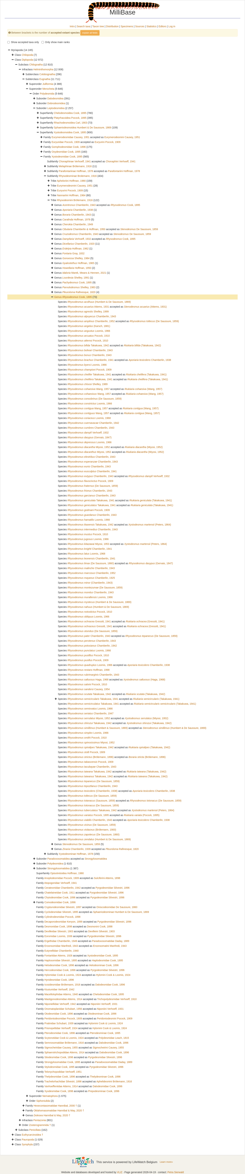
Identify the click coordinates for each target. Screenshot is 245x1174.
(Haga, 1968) (144, 679)
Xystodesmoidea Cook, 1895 (70, 132)
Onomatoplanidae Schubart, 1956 (63, 1008)
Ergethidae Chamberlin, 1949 (60, 941)
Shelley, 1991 (75, 277)
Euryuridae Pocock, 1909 (66, 142)
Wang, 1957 (89, 389)
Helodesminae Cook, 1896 (104, 965)
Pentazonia (39, 1120)
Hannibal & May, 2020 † (52, 1115)
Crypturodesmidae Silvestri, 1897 (62, 907)
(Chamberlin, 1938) (93, 790)
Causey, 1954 (89, 689)
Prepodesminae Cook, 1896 (103, 1091)
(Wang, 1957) (143, 389)
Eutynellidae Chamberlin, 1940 (61, 950)
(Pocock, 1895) (141, 815)
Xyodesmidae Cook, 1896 (58, 1091)
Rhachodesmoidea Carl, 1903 (70, 122)
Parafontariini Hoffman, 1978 (124, 171)
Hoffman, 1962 (75, 248)
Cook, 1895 (125, 205)
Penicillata (35, 1129)
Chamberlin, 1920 (78, 243)
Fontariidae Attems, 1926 (58, 955)
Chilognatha (36, 64)
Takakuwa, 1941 (89, 374)
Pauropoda (28, 1139)
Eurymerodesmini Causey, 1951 (122, 137)
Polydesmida (47, 93)
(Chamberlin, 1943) (90, 582)
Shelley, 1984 (76, 258)
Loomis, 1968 (89, 418)
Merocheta (48, 88)
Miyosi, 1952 (89, 447)
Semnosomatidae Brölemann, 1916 (64, 1042)
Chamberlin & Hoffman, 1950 (83, 229)
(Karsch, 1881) (89, 326)
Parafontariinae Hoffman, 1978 (76, 171)
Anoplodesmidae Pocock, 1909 (61, 878)
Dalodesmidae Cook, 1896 (110, 984)
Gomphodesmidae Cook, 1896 (69, 146)
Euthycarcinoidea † (32, 1134)
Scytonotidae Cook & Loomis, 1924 (64, 1037)
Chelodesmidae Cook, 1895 (108, 994)
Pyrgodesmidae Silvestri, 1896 (113, 887)
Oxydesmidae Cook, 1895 (66, 151)
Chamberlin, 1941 (91, 360)
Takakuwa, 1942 (88, 345)
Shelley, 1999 (88, 311)
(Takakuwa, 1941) (146, 374)
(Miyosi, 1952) (144, 447)
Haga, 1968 (88, 679)
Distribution (112, 26)
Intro (72, 26)
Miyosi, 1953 (88, 544)
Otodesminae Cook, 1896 (102, 1013)
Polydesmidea (55, 863)
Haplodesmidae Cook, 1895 (107, 960)
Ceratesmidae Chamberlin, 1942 (62, 887)
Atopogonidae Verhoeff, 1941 (60, 882)
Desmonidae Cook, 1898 (58, 926)
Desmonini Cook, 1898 (100, 926)
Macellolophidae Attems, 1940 (61, 994)
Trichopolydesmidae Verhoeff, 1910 (117, 999)
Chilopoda (27, 54)
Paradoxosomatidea (58, 858)
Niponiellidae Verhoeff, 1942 (60, 1004)
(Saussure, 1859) (91, 800)
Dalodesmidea (55, 98)
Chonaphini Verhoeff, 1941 (121, 161)
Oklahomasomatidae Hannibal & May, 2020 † (59, 1110)
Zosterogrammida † (40, 1125)
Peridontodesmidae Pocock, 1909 (63, 1018)
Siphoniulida (43, 1100)
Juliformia (47, 83)
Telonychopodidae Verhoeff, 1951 (63, 1071)
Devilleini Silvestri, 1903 (101, 931)
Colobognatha (47, 74)
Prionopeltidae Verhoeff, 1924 (60, 1028)
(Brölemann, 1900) (92, 829)
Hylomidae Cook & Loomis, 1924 (62, 974)
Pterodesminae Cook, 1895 (105, 1033)
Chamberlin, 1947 (91, 713)
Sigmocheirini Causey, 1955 (108, 1047)
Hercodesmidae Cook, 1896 (60, 970)
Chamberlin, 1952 (91, 321)
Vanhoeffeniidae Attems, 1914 (61, 1086)
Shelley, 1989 (88, 384)
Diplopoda (27, 59)
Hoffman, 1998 (89, 669)
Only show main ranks (55, 42)
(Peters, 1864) (149, 524)
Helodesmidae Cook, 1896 (59, 965)
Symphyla (27, 1144)
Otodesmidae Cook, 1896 (58, 1013)
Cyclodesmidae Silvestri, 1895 (61, 912)
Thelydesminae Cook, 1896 (105, 1076)
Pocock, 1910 (89, 335)
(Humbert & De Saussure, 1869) (99, 301)
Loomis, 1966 (89, 330)
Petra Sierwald (175, 1172)
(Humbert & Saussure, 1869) (98, 728)
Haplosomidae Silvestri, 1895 (60, 960)
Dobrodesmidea (56, 103)
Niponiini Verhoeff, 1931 (104, 1004)
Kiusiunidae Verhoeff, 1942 (59, 989)
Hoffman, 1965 (78, 263)
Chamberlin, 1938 (77, 209)
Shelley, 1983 (78, 287)
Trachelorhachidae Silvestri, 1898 (63, 1081)
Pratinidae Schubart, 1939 (58, 1023)
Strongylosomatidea (96, 858)
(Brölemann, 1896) (91, 757)
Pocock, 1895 (88, 815)
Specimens (127, 26)
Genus (58, 297)
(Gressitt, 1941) (145, 621)
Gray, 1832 (73, 253)
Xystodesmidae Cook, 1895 (67, 156)
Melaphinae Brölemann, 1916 (75, 166)
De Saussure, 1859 (139, 229)
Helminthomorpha (43, 69)
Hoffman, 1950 (76, 268)
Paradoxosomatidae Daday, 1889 (110, 941)
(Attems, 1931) (145, 306)
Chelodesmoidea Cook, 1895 (70, 113)
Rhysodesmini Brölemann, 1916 (75, 200)
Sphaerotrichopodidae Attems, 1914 (64, 1052)
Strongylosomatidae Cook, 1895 (62, 1062)
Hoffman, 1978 (76, 219)
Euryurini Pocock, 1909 (108, 142)
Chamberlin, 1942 (93, 422)
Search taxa (83, 26)
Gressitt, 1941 (89, 621)
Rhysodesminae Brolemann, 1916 (78, 176)
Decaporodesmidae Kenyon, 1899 (63, 921)
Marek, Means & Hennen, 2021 (84, 272)
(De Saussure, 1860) (91, 563)
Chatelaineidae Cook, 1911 (59, 892)
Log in (171, 26)
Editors (163, 26)
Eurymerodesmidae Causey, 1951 (70, 137)
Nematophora (50, 1096)
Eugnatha (44, 79)
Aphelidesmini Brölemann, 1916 (114, 1081)
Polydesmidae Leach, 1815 (114, 1037)
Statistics (151, 26)
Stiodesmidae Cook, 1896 (58, 1057)
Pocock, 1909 (90, 369)
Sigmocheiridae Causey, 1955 (61, 1047)
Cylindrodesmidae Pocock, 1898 (62, 916)
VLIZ (119, 1172)
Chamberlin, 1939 (76, 849)
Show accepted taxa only (23, 42)
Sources (139, 26)
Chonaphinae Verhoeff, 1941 (75, 161)
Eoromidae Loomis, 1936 (58, 936)
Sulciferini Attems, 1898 (107, 878)
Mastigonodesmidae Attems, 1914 (63, 999)
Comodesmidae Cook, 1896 (60, 902)
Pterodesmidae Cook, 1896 (59, 1033)
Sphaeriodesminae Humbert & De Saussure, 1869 (121, 912)
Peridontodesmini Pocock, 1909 (114, 1018)
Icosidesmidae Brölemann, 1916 (62, 984)
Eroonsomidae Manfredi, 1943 (61, 945)
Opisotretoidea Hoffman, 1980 (67, 873)
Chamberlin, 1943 (79, 205)
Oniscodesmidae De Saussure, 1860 (116, 907)
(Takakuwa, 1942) (142, 345)
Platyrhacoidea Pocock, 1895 (70, 117)
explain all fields (90, 33)
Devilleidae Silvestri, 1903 (58, 931)
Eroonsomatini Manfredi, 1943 (110, 945)
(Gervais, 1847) (90, 437)
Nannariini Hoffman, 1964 (71, 195)
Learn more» (166, 1162)
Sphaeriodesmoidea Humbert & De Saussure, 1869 (82, 127)
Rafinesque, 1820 (78, 292)
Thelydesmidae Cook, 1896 (59, 1076)
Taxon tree (98, 26)
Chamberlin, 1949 (77, 224)
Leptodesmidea (55, 108)
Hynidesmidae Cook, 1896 (59, 979)
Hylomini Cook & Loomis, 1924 (113, 974)
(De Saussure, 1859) (154, 321)
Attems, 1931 (88, 306)
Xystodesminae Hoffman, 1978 (76, 853)
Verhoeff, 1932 (76, 238)
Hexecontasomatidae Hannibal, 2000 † (55, 1105)
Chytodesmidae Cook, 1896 (59, 897)
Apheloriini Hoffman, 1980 (71, 180)
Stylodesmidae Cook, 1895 (59, 1066)
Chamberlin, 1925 (91, 577)
